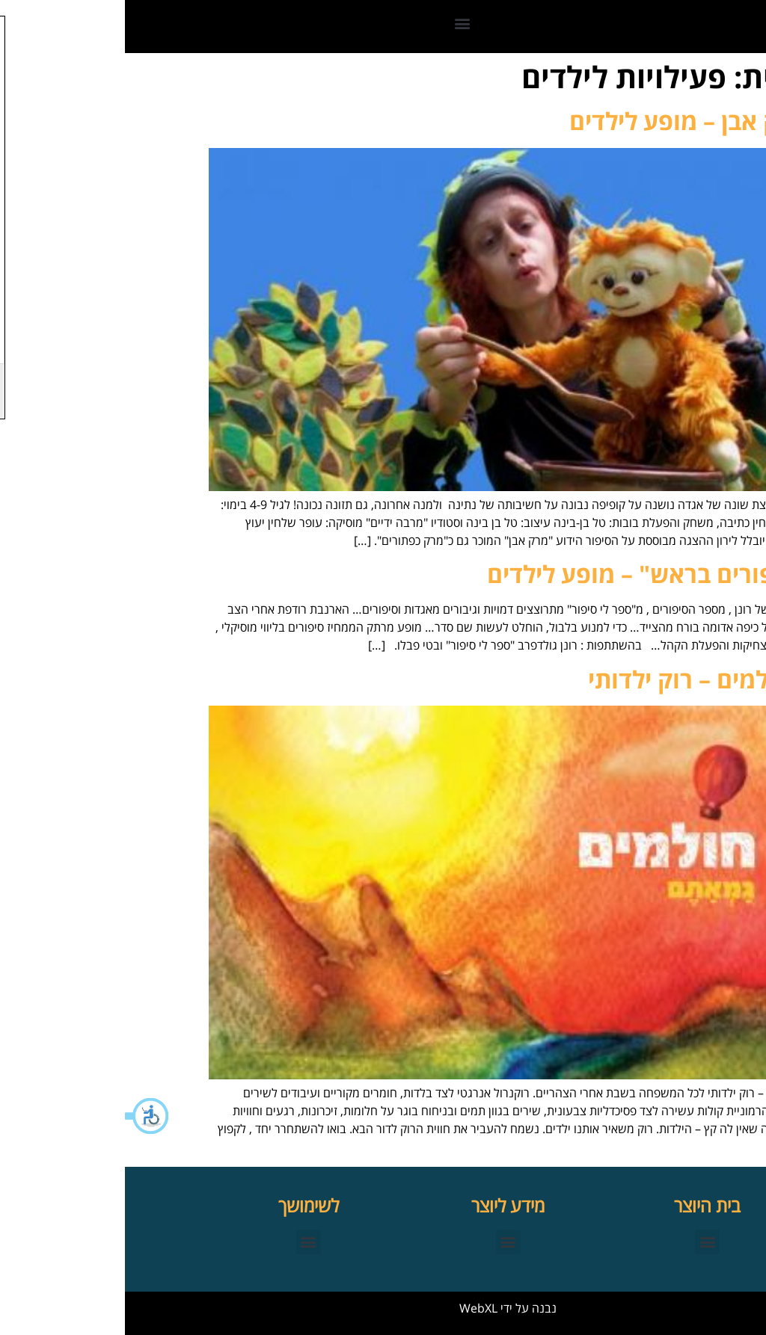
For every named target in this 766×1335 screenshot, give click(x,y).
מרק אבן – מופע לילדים (563, 121)
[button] (22, 1116)
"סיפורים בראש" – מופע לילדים (522, 574)
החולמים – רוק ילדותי (572, 679)
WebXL (353, 1308)
